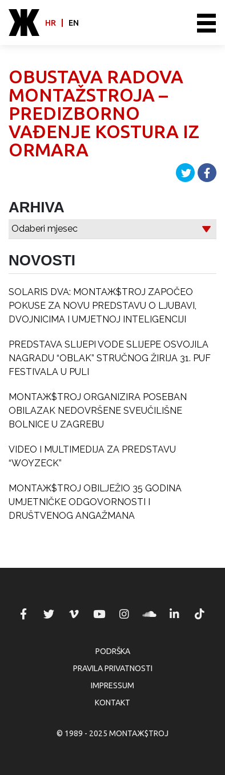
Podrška (112, 651)
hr (50, 23)
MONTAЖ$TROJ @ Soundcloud (149, 614)
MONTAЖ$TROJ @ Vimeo (73, 614)
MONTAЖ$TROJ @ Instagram (124, 614)
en (74, 23)
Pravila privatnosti (112, 668)
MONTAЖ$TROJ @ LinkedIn (174, 614)
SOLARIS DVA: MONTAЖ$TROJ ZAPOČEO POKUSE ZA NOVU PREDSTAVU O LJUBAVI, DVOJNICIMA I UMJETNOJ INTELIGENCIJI (102, 305)
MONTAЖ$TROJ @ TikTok (199, 614)
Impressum (112, 685)
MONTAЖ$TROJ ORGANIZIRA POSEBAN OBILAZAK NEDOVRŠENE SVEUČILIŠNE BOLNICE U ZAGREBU (98, 410)
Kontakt (112, 703)
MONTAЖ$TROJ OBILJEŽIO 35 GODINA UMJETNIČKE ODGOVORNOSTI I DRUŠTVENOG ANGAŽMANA (95, 502)
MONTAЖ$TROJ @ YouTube (98, 614)
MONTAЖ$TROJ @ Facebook (23, 614)
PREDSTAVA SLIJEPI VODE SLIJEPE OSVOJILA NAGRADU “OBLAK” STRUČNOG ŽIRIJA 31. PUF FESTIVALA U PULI (110, 358)
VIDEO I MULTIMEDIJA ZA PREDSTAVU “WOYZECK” (92, 456)
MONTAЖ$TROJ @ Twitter (48, 614)
